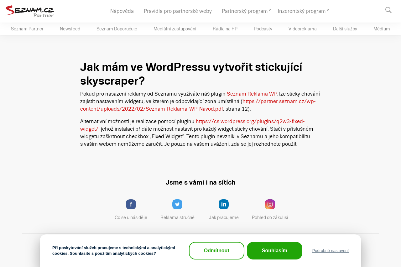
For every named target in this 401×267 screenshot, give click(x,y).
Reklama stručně (180, 209)
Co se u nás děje (134, 209)
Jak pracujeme (228, 209)
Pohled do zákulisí (272, 209)
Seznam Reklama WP (252, 94)
